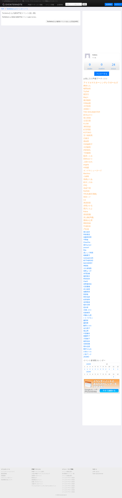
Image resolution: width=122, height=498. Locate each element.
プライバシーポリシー (6, 477)
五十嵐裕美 (88, 135)
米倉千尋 (87, 188)
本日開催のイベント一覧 (68, 473)
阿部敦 (85, 294)
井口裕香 (86, 289)
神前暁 (85, 266)
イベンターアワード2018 (68, 489)
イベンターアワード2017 (68, 487)
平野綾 (85, 240)
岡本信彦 (86, 297)
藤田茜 (85, 323)
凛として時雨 (88, 253)
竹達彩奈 (87, 226)
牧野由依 (87, 89)
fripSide (86, 191)
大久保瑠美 (87, 268)
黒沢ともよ (88, 209)
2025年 (88, 364)
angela (86, 165)
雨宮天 (86, 94)
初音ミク (87, 197)
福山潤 (85, 331)
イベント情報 (50, 4)
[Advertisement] (22, 31)
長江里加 (87, 118)
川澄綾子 (86, 338)
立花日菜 (87, 121)
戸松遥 (86, 229)
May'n (85, 97)
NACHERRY (88, 263)
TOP (2, 9)
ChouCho (86, 242)
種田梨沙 (86, 276)
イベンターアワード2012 (68, 477)
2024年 (88, 372)
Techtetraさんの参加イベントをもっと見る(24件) (62, 21)
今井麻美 (87, 147)
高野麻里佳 (87, 284)
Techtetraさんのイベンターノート (17, 9)
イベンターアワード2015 (68, 483)
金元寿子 (86, 328)
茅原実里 (87, 203)
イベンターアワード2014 (68, 481)
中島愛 (86, 168)
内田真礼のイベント (37, 479)
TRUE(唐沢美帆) (90, 194)
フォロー (89, 68)
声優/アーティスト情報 (35, 4)
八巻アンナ (87, 354)
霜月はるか (87, 245)
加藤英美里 (87, 237)
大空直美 (87, 106)
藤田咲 (85, 320)
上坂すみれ (88, 162)
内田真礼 (87, 150)
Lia (84, 200)
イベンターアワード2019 (68, 492)
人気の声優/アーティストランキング (41, 473)
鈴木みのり (88, 115)
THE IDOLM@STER (91, 112)
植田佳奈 (86, 341)
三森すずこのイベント (37, 483)
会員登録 (109, 4)
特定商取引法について (6, 479)
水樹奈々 (87, 109)
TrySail (86, 91)
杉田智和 (86, 299)
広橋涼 (86, 138)
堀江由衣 (86, 232)
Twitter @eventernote (98, 473)
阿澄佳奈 (86, 279)
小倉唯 (86, 176)
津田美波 (87, 127)
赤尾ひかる (88, 206)
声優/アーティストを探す (38, 471)
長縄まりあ (88, 179)
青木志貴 (86, 346)
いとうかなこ (88, 318)
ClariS (85, 281)
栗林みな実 (88, 220)
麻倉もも (87, 86)
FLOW (86, 124)
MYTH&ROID (88, 260)
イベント (113, 68)
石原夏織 (86, 286)
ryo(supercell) (88, 258)
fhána (85, 212)
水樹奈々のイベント (37, 475)
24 (113, 64)
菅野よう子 (87, 271)
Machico (86, 173)
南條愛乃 (86, 255)
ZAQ (85, 185)
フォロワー (102, 68)
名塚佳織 (86, 344)
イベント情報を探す (67, 471)
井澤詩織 (86, 273)
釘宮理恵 (87, 130)
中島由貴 (87, 103)
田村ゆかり (88, 159)
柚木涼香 (86, 305)
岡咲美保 (87, 223)
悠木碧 (85, 307)
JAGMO (86, 357)
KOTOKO (87, 132)
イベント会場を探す (67, 475)
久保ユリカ (87, 351)
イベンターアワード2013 (68, 479)
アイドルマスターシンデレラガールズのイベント (44, 485)
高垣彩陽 (87, 214)
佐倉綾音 (86, 312)
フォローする (101, 74)
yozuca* (86, 247)
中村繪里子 (88, 144)
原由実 (86, 141)
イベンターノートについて (8, 471)
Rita (84, 250)
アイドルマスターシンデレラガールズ (100, 82)
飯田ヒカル (87, 325)
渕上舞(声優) (88, 217)
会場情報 (60, 4)
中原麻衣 (86, 333)
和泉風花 (86, 234)
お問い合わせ (96, 471)
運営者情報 (4, 473)
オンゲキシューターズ (92, 171)
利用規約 (3, 475)
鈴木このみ (88, 182)
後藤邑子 (86, 336)
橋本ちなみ (87, 349)
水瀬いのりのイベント (37, 481)
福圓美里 (86, 292)
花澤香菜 (86, 302)
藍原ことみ (88, 156)
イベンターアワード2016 (68, 485)
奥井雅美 (87, 100)
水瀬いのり (87, 310)
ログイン (118, 4)
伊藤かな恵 (87, 315)
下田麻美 (87, 153)
